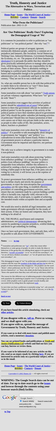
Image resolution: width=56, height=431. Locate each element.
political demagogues (27, 221)
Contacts (24, 17)
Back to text (6, 296)
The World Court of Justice (37, 15)
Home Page (9, 15)
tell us (30, 318)
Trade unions (49, 93)
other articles (7, 312)
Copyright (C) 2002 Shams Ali (19, 373)
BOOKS (14, 17)
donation (29, 335)
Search (42, 17)
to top (16, 241)
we (27, 246)
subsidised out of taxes (27, 105)
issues (47, 383)
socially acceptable (17, 252)
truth (36, 283)
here (41, 354)
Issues (20, 15)
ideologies (5, 61)
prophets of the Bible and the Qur (33, 263)
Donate (33, 17)
